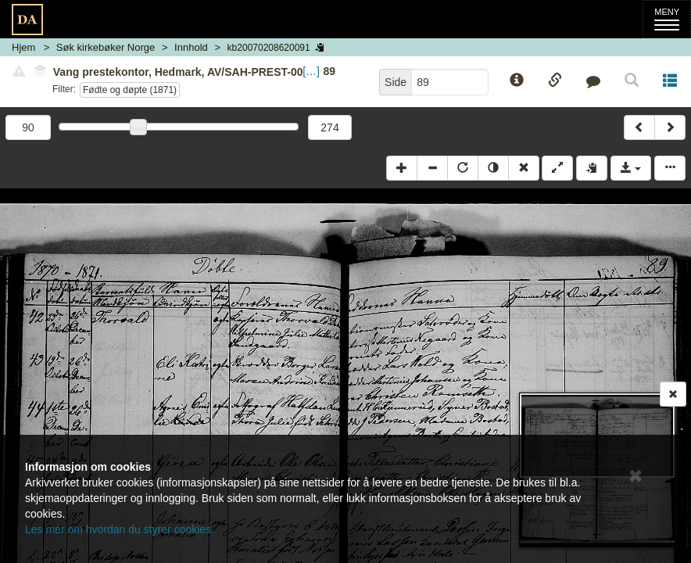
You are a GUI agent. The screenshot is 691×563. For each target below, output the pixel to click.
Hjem (23, 47)
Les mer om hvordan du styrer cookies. (119, 529)
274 (329, 127)
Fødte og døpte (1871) (130, 89)
